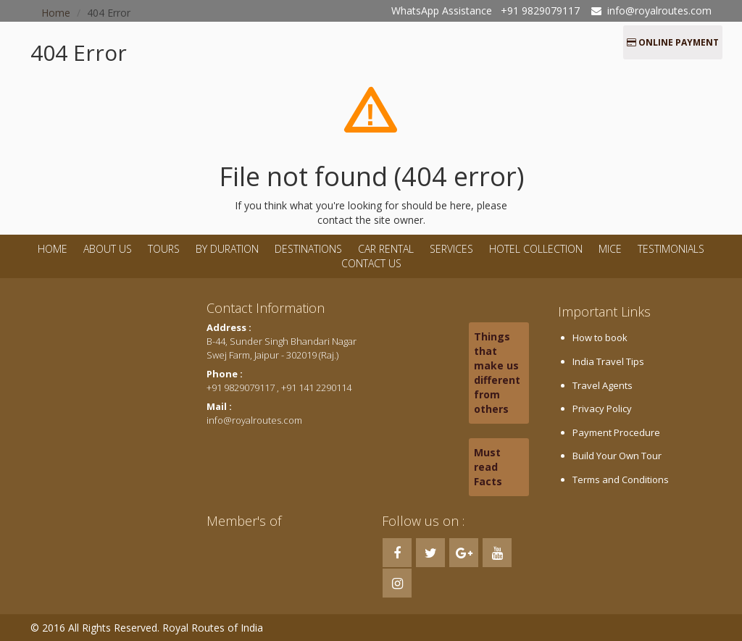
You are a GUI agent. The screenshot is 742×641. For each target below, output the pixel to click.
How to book (600, 337)
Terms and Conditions (620, 479)
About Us (107, 249)
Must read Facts (488, 466)
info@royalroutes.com (659, 10)
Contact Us (371, 263)
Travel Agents (602, 385)
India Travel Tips (608, 361)
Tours (164, 249)
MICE (610, 249)
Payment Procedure (616, 432)
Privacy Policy (602, 408)
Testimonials (671, 249)
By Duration (229, 249)
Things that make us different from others (497, 373)
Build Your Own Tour (617, 455)
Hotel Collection (536, 249)
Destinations (308, 249)
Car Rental (386, 249)
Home (52, 249)
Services (451, 249)
